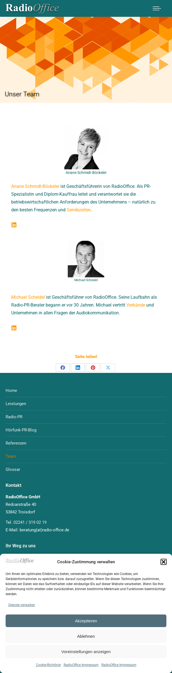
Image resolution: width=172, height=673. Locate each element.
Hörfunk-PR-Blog (21, 430)
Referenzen (16, 443)
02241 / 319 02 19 (30, 522)
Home (11, 390)
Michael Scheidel (28, 297)
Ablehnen (86, 636)
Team (11, 456)
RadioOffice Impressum (81, 665)
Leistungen (16, 403)
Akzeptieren (86, 620)
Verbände (135, 305)
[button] (163, 562)
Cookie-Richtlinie (48, 665)
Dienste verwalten (21, 605)
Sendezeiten (79, 209)
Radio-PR (14, 416)
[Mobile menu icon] (157, 8)
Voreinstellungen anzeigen (86, 651)
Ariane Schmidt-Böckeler (35, 186)
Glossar (13, 469)
